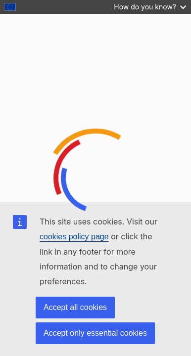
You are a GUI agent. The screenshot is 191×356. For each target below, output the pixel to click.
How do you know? (150, 6)
